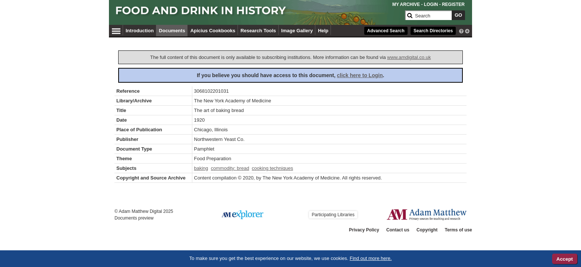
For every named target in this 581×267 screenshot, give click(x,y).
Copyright (427, 230)
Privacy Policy (364, 230)
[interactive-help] (461, 30)
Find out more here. (371, 258)
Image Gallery (297, 30)
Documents (172, 30)
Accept (565, 259)
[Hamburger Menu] (116, 30)
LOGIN (431, 4)
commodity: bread (230, 168)
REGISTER (453, 4)
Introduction (140, 30)
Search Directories (433, 30)
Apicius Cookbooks (212, 30)
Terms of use (458, 230)
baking (201, 168)
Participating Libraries (333, 214)
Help (323, 30)
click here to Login (360, 75)
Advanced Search (386, 30)
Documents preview (133, 218)
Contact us (397, 230)
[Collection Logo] (258, 13)
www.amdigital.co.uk (409, 57)
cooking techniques (272, 168)
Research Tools (258, 30)
